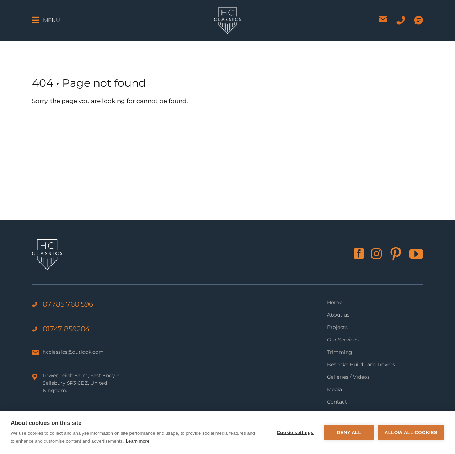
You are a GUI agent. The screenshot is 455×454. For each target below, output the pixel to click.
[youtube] (416, 254)
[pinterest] (395, 254)
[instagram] (376, 253)
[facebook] (359, 253)
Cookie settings (295, 432)
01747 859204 (66, 329)
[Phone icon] (400, 20)
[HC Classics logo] (227, 9)
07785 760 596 (68, 304)
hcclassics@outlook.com (73, 352)
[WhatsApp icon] (418, 20)
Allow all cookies (411, 432)
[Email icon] (383, 19)
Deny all (349, 432)
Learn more (137, 441)
